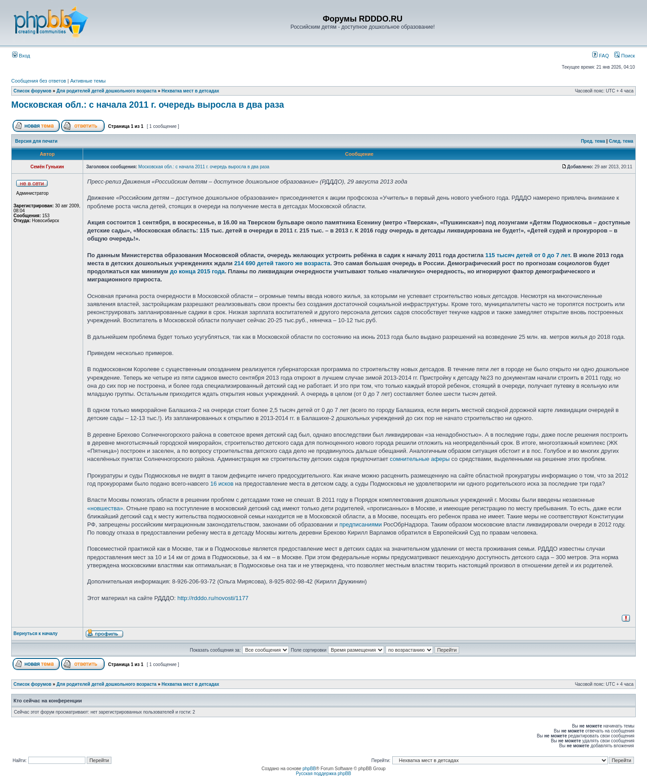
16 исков (222, 483)
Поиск (624, 55)
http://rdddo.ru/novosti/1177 (212, 598)
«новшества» (105, 508)
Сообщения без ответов (38, 80)
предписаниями (360, 524)
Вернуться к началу (35, 633)
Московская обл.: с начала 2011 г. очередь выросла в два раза (147, 105)
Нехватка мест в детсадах (190, 90)
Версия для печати (36, 141)
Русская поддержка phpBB (323, 773)
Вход (21, 55)
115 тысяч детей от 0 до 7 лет (527, 255)
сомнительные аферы (420, 459)
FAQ (600, 55)
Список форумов (32, 90)
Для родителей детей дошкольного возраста (107, 90)
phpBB (309, 768)
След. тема (621, 141)
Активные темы (88, 80)
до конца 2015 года (197, 271)
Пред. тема (593, 141)
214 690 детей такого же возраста (282, 263)
